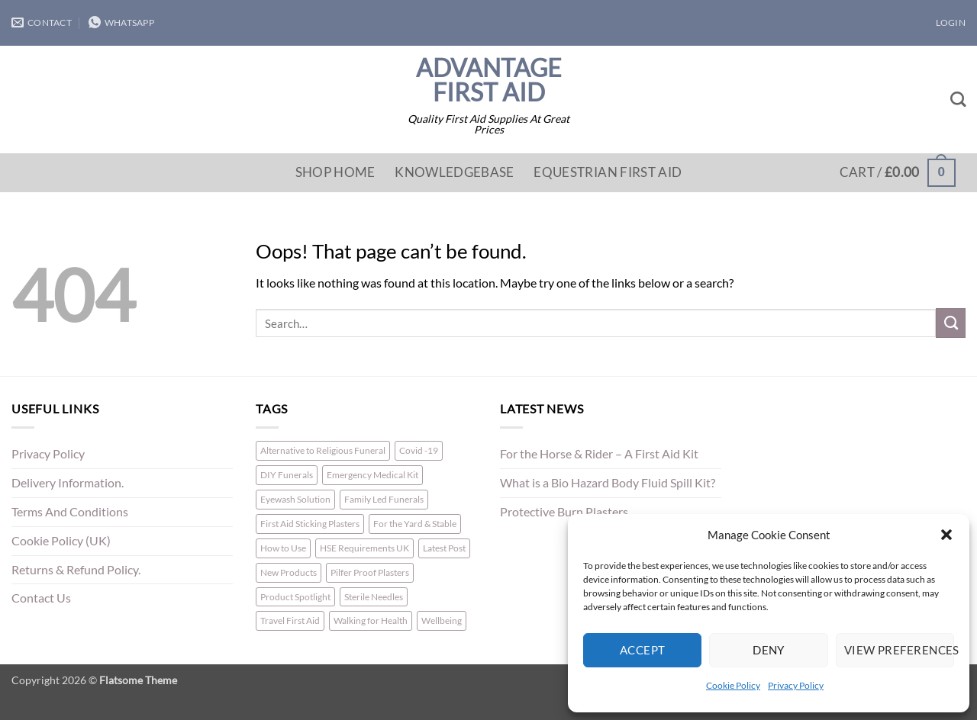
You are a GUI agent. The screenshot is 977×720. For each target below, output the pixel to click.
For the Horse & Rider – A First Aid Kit (599, 454)
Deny (769, 650)
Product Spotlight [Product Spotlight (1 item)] (295, 597)
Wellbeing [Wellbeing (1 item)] (441, 620)
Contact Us (41, 598)
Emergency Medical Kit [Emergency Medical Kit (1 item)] (372, 475)
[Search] (958, 99)
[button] (946, 534)
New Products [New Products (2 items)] (288, 572)
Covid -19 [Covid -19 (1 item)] (418, 450)
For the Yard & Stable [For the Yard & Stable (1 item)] (414, 523)
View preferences (899, 650)
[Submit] (951, 322)
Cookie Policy (733, 685)
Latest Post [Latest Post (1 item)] (444, 548)
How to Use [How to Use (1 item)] (283, 548)
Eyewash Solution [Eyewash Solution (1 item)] (295, 499)
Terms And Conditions (69, 512)
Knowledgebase (454, 172)
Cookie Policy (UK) (61, 541)
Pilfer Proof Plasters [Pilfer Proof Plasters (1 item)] (370, 572)
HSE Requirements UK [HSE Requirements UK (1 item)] (364, 548)
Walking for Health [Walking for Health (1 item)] (371, 620)
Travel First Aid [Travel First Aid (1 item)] (290, 620)
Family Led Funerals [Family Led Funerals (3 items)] (384, 499)
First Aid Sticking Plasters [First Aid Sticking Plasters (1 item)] (310, 523)
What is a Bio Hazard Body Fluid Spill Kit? (607, 483)
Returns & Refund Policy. (75, 570)
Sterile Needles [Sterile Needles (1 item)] (373, 597)
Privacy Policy (796, 685)
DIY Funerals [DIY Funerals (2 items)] (286, 475)
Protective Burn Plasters (564, 512)
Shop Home (335, 172)
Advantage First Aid (489, 80)
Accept (643, 650)
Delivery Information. (67, 483)
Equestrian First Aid (608, 172)
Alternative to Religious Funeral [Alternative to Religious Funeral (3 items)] (322, 450)
